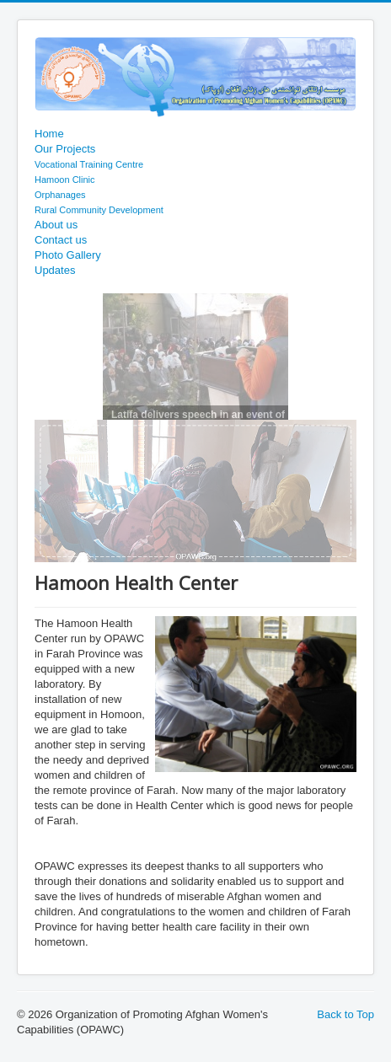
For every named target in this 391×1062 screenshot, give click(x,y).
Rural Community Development (99, 210)
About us (56, 224)
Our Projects (65, 148)
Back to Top (345, 1014)
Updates (55, 270)
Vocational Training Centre (89, 164)
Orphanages (60, 195)
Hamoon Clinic (65, 179)
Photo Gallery (68, 255)
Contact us (61, 239)
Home (49, 133)
